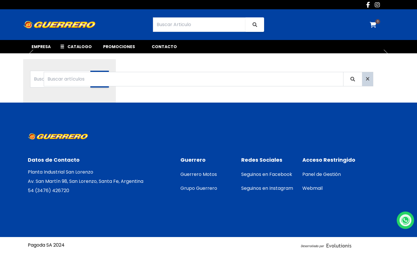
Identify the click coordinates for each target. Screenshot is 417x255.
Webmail (312, 188)
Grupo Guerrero (198, 188)
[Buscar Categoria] (60, 79)
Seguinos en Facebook (266, 174)
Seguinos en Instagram (267, 188)
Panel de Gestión (321, 174)
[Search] (199, 24)
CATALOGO (76, 46)
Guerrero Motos (198, 174)
